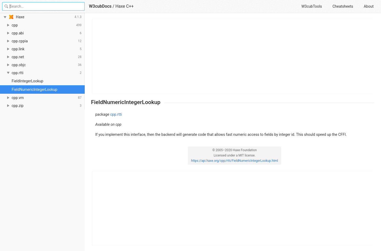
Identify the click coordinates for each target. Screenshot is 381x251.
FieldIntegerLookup (27, 81)
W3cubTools (311, 6)
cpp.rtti (116, 114)
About (369, 6)
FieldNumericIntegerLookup (34, 89)
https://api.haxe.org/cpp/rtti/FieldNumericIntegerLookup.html (234, 161)
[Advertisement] (233, 56)
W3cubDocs (100, 6)
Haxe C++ (124, 6)
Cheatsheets (343, 6)
